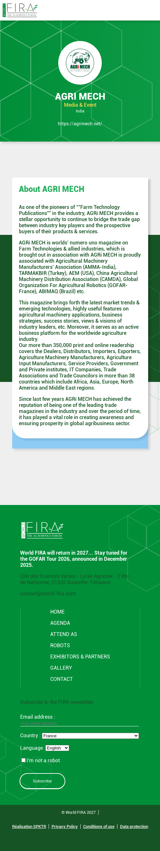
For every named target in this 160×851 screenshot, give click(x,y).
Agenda (60, 623)
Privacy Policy (65, 826)
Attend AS (63, 634)
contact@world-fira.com (48, 594)
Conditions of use (99, 826)
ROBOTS (60, 645)
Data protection (134, 826)
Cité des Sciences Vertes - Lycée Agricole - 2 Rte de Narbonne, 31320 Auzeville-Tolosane (74, 579)
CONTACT (61, 679)
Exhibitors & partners (80, 657)
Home (57, 612)
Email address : (79, 720)
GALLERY (61, 668)
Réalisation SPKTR (29, 826)
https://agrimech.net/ (80, 123)
